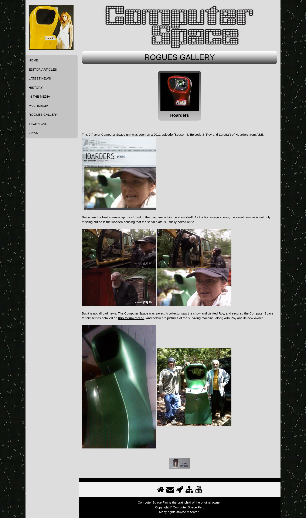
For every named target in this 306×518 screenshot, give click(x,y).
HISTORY (36, 87)
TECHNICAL (38, 123)
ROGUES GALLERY (43, 114)
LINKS (33, 132)
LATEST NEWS (40, 78)
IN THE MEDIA (39, 96)
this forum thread (131, 318)
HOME (33, 60)
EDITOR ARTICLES (43, 69)
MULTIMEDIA (38, 105)
